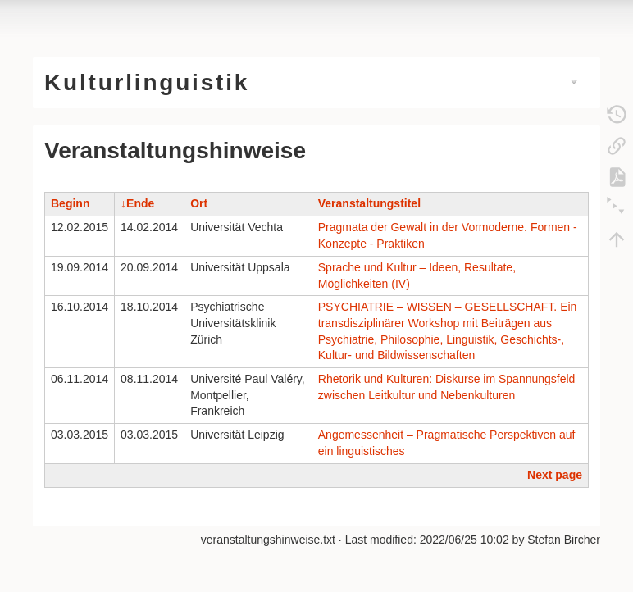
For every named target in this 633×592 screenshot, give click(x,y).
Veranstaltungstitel (369, 203)
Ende (140, 203)
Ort (198, 203)
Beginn (70, 203)
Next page (554, 474)
